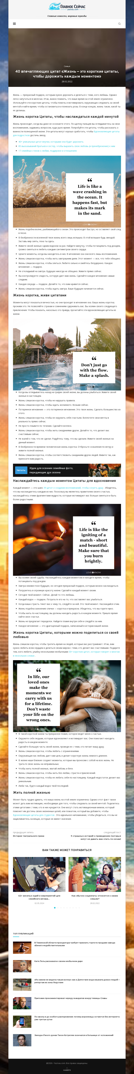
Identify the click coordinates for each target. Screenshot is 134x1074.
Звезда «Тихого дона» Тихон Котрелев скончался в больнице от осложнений (73, 1035)
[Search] (119, 23)
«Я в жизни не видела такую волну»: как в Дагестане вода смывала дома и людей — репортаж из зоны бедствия (77, 981)
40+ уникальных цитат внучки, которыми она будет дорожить (51, 141)
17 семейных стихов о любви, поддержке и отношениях (48, 150)
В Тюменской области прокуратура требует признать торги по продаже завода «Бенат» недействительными (74, 944)
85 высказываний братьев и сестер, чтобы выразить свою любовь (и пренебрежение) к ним (67, 146)
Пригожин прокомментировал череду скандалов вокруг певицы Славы (70, 998)
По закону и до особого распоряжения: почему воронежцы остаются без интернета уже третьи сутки (76, 1018)
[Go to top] (67, 1069)
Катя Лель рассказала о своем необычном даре (58, 961)
